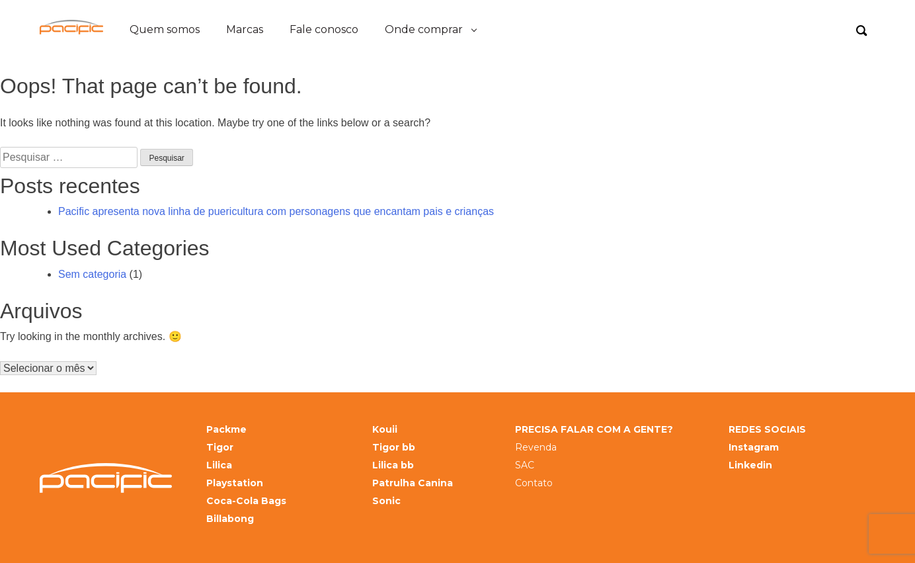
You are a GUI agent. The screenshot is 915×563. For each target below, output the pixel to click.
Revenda (536, 447)
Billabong (230, 519)
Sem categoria (92, 274)
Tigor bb (393, 447)
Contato (534, 483)
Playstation (234, 483)
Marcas (244, 29)
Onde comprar (424, 29)
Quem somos (165, 29)
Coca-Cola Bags (246, 501)
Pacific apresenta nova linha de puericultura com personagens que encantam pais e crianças (276, 211)
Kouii (384, 429)
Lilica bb (393, 465)
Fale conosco (324, 29)
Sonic (386, 501)
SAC (524, 465)
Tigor (219, 447)
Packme (226, 429)
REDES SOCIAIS (767, 429)
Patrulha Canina (412, 483)
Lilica (219, 465)
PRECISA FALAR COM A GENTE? (594, 429)
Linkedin (750, 465)
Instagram (754, 447)
